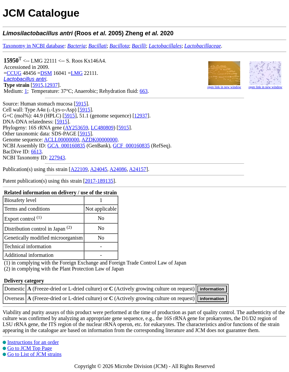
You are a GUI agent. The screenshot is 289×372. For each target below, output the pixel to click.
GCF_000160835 (131, 145)
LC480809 (102, 127)
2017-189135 (99, 181)
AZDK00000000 (99, 139)
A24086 (118, 169)
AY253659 (76, 127)
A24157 (137, 169)
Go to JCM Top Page (29, 348)
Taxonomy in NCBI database (33, 46)
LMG (77, 73)
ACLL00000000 (61, 139)
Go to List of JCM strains (34, 354)
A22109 (79, 169)
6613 (36, 151)
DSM (46, 73)
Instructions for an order (33, 342)
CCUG (14, 73)
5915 (38, 85)
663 (143, 91)
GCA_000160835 (66, 145)
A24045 (98, 169)
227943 (57, 157)
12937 (51, 85)
